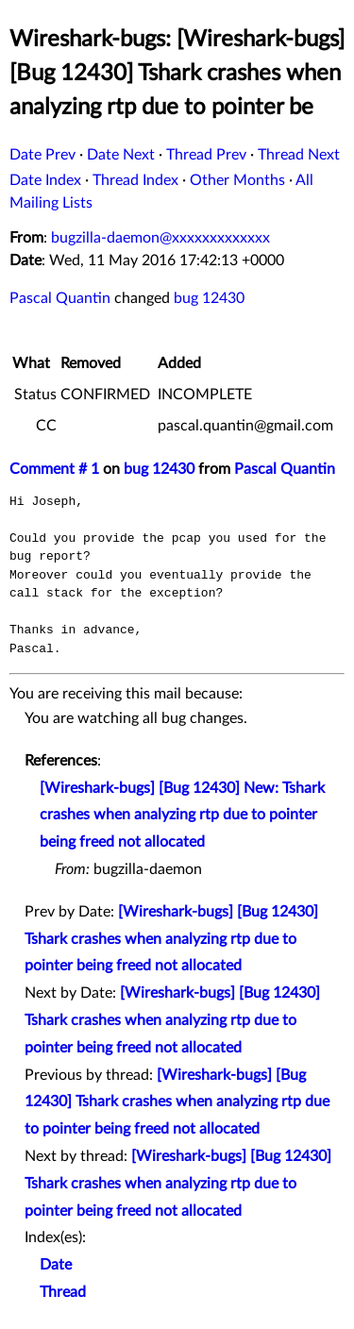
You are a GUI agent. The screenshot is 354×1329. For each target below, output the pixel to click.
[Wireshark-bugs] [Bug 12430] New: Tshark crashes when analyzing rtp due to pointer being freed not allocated (182, 815)
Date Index (45, 180)
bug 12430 (209, 298)
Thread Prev (206, 154)
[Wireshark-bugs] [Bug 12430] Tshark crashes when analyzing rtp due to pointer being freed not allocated (171, 939)
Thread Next (299, 154)
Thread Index (135, 180)
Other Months (237, 180)
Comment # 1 (54, 469)
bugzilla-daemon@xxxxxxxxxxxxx (160, 237)
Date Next (121, 154)
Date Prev (42, 154)
